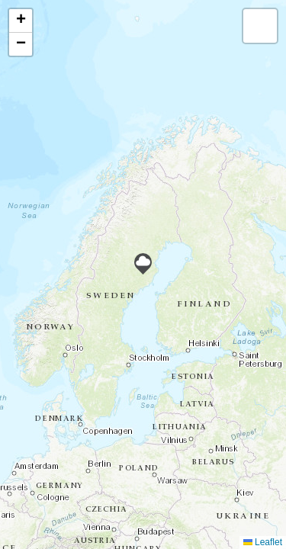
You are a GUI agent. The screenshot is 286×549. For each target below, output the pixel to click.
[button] (143, 263)
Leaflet (262, 542)
